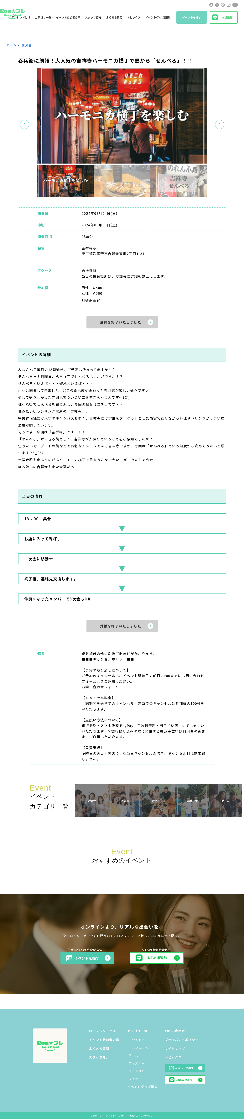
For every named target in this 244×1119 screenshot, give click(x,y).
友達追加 (227, 17)
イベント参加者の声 (68, 17)
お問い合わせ (175, 1030)
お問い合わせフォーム (100, 686)
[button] (219, 124)
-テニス (132, 1055)
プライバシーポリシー (182, 1039)
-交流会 (132, 1079)
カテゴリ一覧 (43, 17)
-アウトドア (136, 1040)
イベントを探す (191, 17)
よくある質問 (114, 17)
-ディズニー (136, 1063)
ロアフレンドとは (102, 1030)
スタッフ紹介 (93, 17)
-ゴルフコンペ (137, 1048)
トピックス (134, 17)
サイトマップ (175, 1048)
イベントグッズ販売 (157, 17)
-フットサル (136, 1071)
